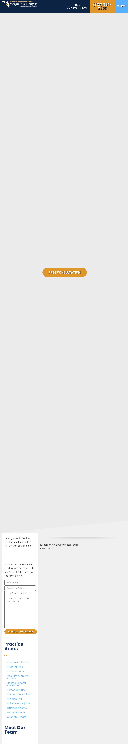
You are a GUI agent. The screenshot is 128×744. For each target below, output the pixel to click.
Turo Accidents (16, 712)
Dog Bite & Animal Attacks (18, 677)
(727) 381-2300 (102, 6)
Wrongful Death (16, 717)
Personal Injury (16, 690)
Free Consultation (77, 6)
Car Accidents (16, 671)
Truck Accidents (17, 708)
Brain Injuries (15, 667)
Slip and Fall (14, 699)
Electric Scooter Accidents (16, 684)
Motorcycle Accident (19, 694)
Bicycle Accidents (18, 662)
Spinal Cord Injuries (19, 703)
